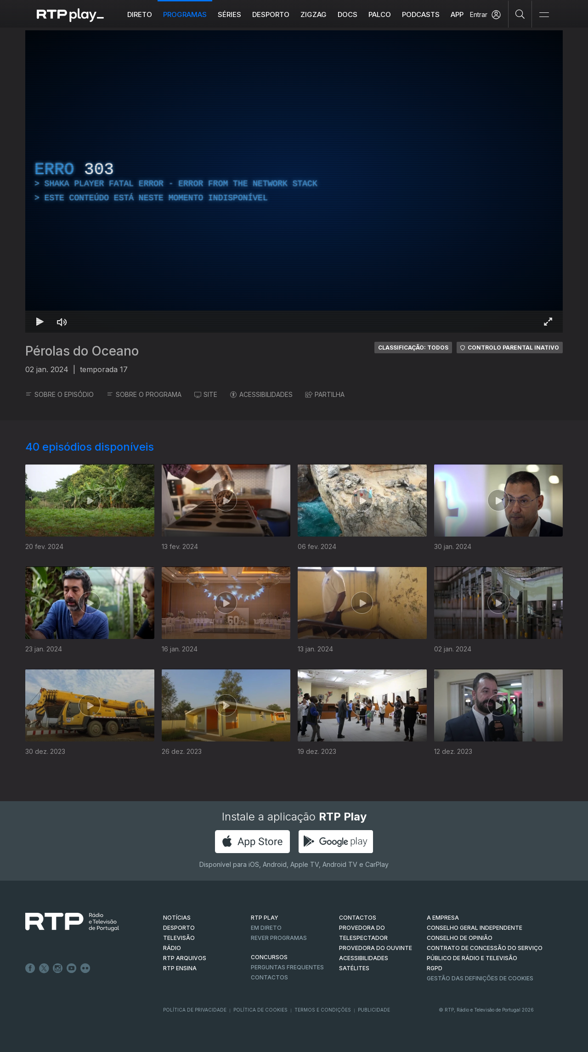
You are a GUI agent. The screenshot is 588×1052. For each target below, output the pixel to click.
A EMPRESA (443, 917)
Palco (379, 14)
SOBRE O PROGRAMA (144, 394)
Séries (229, 14)
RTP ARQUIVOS (184, 958)
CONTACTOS (357, 917)
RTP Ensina (180, 968)
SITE (205, 394)
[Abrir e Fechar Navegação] (544, 15)
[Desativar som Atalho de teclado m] (62, 322)
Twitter (44, 968)
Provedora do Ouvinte (375, 948)
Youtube (72, 968)
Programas (185, 14)
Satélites (354, 968)
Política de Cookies (260, 1009)
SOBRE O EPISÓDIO (59, 394)
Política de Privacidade (194, 1009)
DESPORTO (179, 927)
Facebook (30, 968)
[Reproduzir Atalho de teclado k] (40, 322)
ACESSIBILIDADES (261, 394)
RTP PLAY (264, 917)
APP (457, 14)
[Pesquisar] (520, 14)
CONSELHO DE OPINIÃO (459, 937)
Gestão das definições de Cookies (480, 978)
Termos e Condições (322, 1009)
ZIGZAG (313, 14)
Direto (139, 14)
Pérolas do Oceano (82, 351)
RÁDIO (172, 948)
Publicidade (374, 1009)
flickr (85, 968)
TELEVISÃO (179, 937)
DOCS (347, 14)
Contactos (269, 977)
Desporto (270, 14)
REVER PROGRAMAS (279, 937)
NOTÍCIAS (177, 917)
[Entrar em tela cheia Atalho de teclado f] (548, 322)
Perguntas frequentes (287, 967)
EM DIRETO (266, 927)
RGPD (434, 968)
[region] (294, 181)
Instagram (58, 968)
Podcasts (421, 14)
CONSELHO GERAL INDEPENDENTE (474, 927)
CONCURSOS (269, 957)
